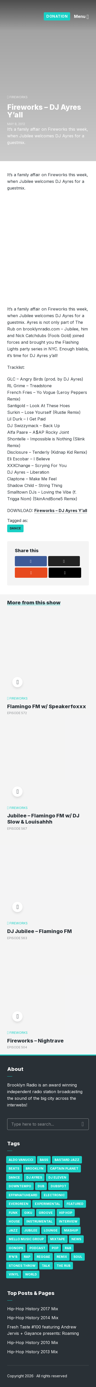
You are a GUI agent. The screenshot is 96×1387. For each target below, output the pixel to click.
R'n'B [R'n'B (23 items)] (13, 1257)
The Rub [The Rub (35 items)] (63, 1266)
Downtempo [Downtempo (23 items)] (20, 1186)
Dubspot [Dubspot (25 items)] (58, 1186)
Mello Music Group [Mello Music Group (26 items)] (26, 1239)
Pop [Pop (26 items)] (55, 1248)
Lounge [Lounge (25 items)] (51, 1230)
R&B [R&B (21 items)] (68, 1248)
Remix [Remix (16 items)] (62, 1257)
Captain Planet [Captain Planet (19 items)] (64, 1168)
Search (83, 1124)
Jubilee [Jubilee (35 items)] (30, 1230)
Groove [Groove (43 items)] (46, 1213)
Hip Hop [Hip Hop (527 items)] (65, 1213)
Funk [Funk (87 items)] (13, 1213)
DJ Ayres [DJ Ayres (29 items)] (34, 1177)
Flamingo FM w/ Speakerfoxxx (46, 706)
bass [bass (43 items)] (44, 1160)
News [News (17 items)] (76, 1239)
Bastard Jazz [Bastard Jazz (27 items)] (67, 1160)
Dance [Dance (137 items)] (14, 1177)
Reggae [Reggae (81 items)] (43, 1257)
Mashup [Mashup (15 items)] (71, 1230)
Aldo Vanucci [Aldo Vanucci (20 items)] (21, 1160)
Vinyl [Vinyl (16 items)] (14, 1274)
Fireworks (18, 97)
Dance (15, 528)
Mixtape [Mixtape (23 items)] (57, 1239)
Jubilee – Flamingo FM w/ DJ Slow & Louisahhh (43, 819)
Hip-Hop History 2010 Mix (32, 1342)
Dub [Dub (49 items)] (41, 1186)
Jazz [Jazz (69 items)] (13, 1230)
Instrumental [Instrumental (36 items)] (39, 1221)
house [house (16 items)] (14, 1221)
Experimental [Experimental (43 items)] (47, 1204)
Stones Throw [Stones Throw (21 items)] (22, 1266)
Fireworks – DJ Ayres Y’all (60, 510)
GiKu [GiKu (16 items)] (28, 1213)
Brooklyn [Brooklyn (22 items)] (35, 1168)
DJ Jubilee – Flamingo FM (39, 931)
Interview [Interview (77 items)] (68, 1221)
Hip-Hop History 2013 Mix (32, 1351)
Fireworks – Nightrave (35, 1041)
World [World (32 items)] (31, 1274)
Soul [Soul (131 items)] (77, 1257)
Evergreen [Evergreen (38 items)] (18, 1204)
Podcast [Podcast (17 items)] (37, 1248)
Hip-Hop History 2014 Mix (32, 1317)
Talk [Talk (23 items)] (46, 1266)
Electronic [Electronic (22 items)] (54, 1195)
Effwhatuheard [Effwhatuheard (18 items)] (23, 1195)
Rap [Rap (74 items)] (27, 1257)
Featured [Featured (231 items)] (75, 1204)
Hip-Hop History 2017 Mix (32, 1308)
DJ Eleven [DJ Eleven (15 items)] (57, 1177)
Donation (57, 16)
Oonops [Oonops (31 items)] (16, 1248)
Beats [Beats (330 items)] (14, 1168)
